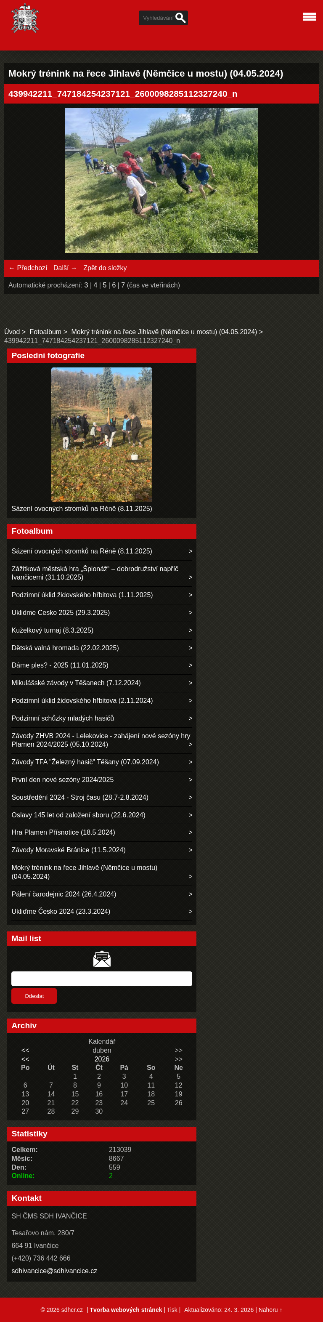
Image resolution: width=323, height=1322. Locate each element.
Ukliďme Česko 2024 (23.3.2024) (60, 911)
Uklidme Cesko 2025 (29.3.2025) (60, 612)
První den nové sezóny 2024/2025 (62, 779)
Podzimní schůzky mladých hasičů (62, 718)
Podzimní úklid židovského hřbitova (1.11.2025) (82, 594)
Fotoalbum (46, 331)
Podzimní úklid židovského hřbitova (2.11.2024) (82, 700)
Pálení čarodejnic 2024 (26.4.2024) (63, 894)
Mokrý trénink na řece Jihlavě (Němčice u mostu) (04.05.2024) (164, 331)
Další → (65, 267)
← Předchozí (27, 267)
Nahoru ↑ (271, 1309)
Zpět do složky (105, 267)
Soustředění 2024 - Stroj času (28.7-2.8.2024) (79, 797)
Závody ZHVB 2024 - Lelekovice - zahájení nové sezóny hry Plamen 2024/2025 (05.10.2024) (100, 740)
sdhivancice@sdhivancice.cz (54, 1270)
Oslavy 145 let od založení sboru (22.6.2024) (78, 815)
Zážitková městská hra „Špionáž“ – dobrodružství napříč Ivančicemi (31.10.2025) (94, 573)
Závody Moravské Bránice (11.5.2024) (68, 850)
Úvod (12, 331)
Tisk (172, 1309)
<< (25, 1050)
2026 (102, 1059)
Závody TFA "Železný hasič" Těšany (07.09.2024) (85, 762)
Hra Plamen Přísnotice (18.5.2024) (63, 832)
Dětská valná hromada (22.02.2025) (65, 648)
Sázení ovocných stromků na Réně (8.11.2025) (81, 508)
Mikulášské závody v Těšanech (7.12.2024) (75, 682)
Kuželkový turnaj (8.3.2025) (52, 630)
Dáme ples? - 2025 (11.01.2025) (59, 665)
